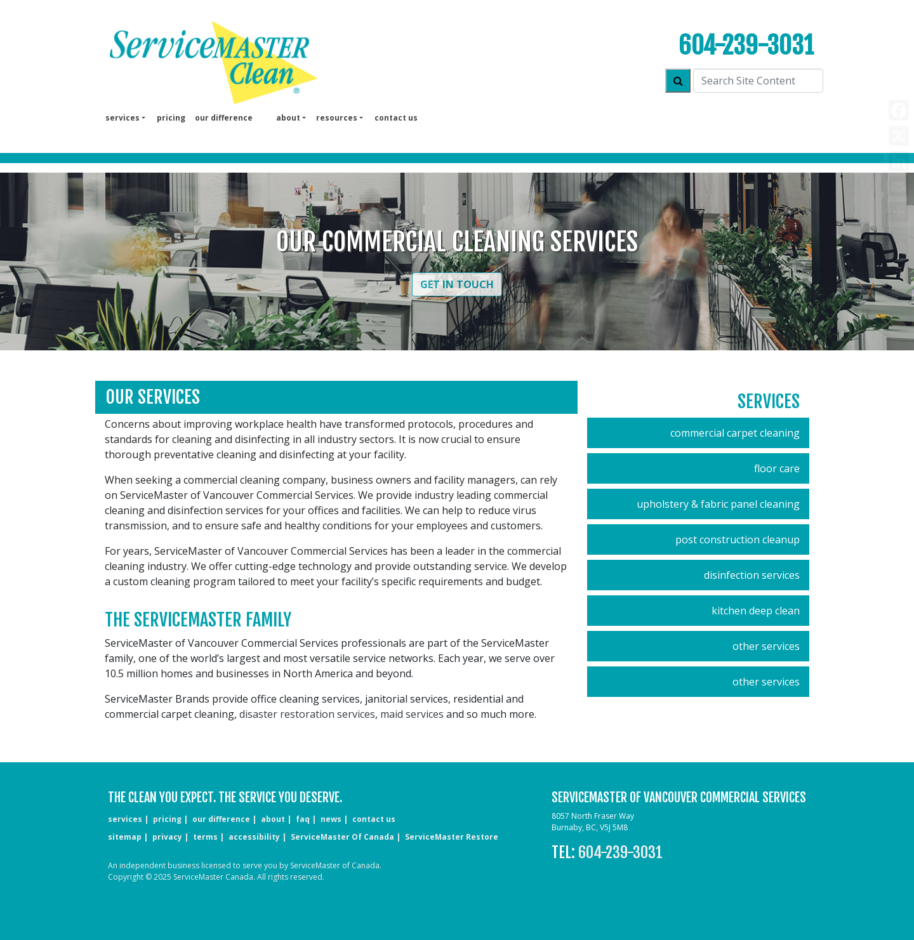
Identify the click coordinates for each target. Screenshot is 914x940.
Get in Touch (457, 284)
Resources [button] (336, 117)
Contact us (396, 117)
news (331, 819)
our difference (224, 117)
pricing (171, 117)
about (273, 819)
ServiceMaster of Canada (342, 836)
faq (303, 819)
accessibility (254, 836)
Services (769, 401)
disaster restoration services (307, 714)
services (125, 819)
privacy (167, 836)
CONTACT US (373, 819)
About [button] (288, 117)
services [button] (122, 117)
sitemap (125, 836)
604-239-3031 (746, 45)
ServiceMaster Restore (451, 836)
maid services (412, 714)
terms (205, 836)
